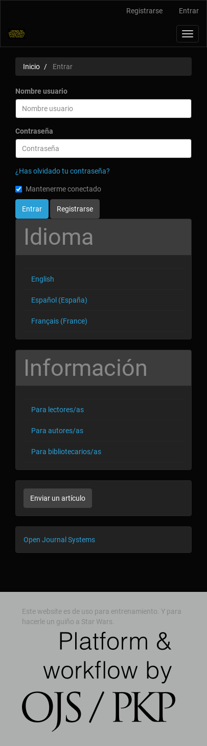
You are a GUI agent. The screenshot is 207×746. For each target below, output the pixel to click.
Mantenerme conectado (58, 189)
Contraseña (34, 131)
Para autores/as (57, 431)
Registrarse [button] (75, 209)
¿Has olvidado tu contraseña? (62, 171)
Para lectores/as (57, 410)
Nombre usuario (41, 91)
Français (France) (59, 321)
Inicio (31, 66)
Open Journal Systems (59, 540)
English (42, 279)
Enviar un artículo (57, 498)
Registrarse (144, 11)
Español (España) (59, 300)
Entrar (189, 11)
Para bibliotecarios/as (66, 451)
